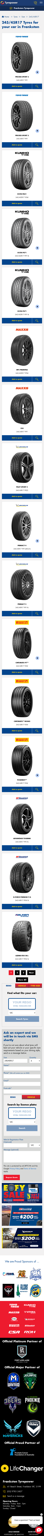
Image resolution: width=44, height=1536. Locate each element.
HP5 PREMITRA (22, 370)
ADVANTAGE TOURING (22, 839)
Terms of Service (30, 1168)
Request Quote (12, 1177)
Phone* (16, 1073)
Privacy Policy (15, 1168)
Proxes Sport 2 (22, 77)
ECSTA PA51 (22, 194)
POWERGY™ (22, 780)
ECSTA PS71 (22, 253)
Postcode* (8, 1088)
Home (5, 17)
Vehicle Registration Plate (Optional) (13, 1140)
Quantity (32, 1057)
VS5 (22, 428)
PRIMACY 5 (22, 604)
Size (5, 1057)
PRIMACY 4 (22, 546)
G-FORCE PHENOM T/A (22, 897)
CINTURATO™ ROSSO (22, 721)
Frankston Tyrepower (22, 8)
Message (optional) (11, 1149)
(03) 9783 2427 (14, 1491)
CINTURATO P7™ (22, 663)
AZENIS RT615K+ (22, 956)
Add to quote (17, 86)
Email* (6, 1080)
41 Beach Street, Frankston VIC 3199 (24, 1486)
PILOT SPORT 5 (22, 487)
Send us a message (15, 1496)
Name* (6, 1065)
